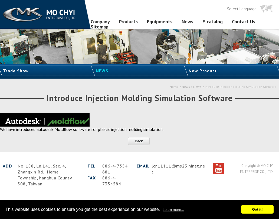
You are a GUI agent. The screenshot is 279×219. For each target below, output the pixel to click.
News (187, 21)
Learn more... (173, 210)
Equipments (159, 21)
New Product (203, 70)
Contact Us (243, 21)
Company (100, 21)
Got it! (257, 209)
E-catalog (212, 21)
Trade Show (16, 70)
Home (174, 87)
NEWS (102, 70)
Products (128, 21)
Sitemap (100, 26)
